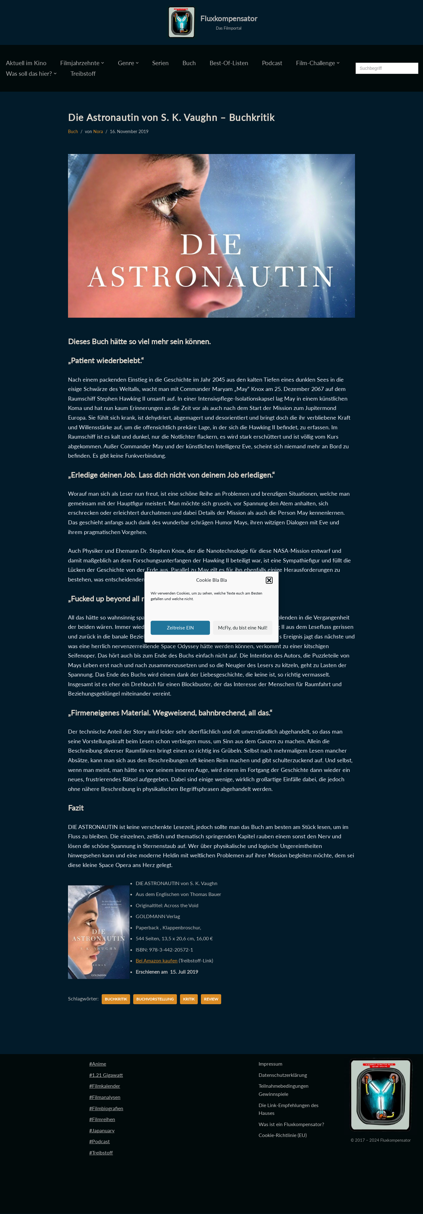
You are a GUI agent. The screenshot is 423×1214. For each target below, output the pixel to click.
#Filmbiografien (106, 1108)
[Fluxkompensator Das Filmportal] (211, 22)
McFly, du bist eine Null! (242, 627)
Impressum (270, 1064)
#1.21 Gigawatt (106, 1075)
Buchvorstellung (155, 999)
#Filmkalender (104, 1086)
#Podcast (99, 1141)
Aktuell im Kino (26, 62)
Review (211, 999)
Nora (98, 131)
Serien (160, 62)
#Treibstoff (101, 1153)
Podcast (272, 62)
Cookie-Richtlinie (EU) (283, 1135)
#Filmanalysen (104, 1097)
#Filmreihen (102, 1119)
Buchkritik (116, 999)
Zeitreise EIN (180, 627)
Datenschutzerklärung (283, 1075)
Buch (189, 62)
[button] (269, 580)
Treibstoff (83, 73)
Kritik (189, 999)
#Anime (97, 1064)
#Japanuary (101, 1131)
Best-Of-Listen (229, 62)
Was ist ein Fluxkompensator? (291, 1124)
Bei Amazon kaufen (156, 961)
